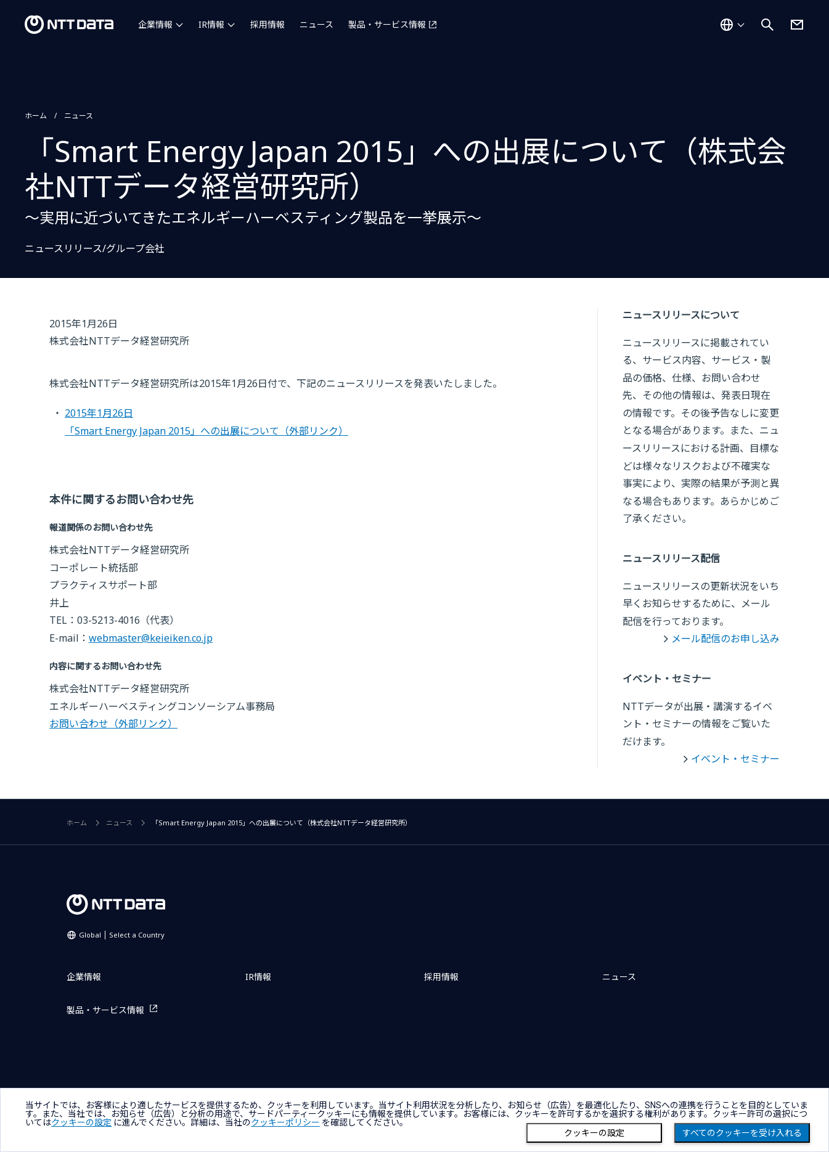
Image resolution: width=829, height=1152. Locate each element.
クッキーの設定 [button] (81, 1122)
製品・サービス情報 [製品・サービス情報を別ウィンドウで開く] (387, 24)
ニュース (316, 24)
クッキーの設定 (594, 1133)
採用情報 (267, 24)
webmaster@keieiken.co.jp (151, 638)
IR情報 (211, 24)
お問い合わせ (113, 723)
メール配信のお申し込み (725, 638)
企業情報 (155, 24)
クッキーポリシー (285, 1122)
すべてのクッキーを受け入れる (742, 1133)
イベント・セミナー (735, 759)
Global (122, 934)
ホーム (36, 115)
